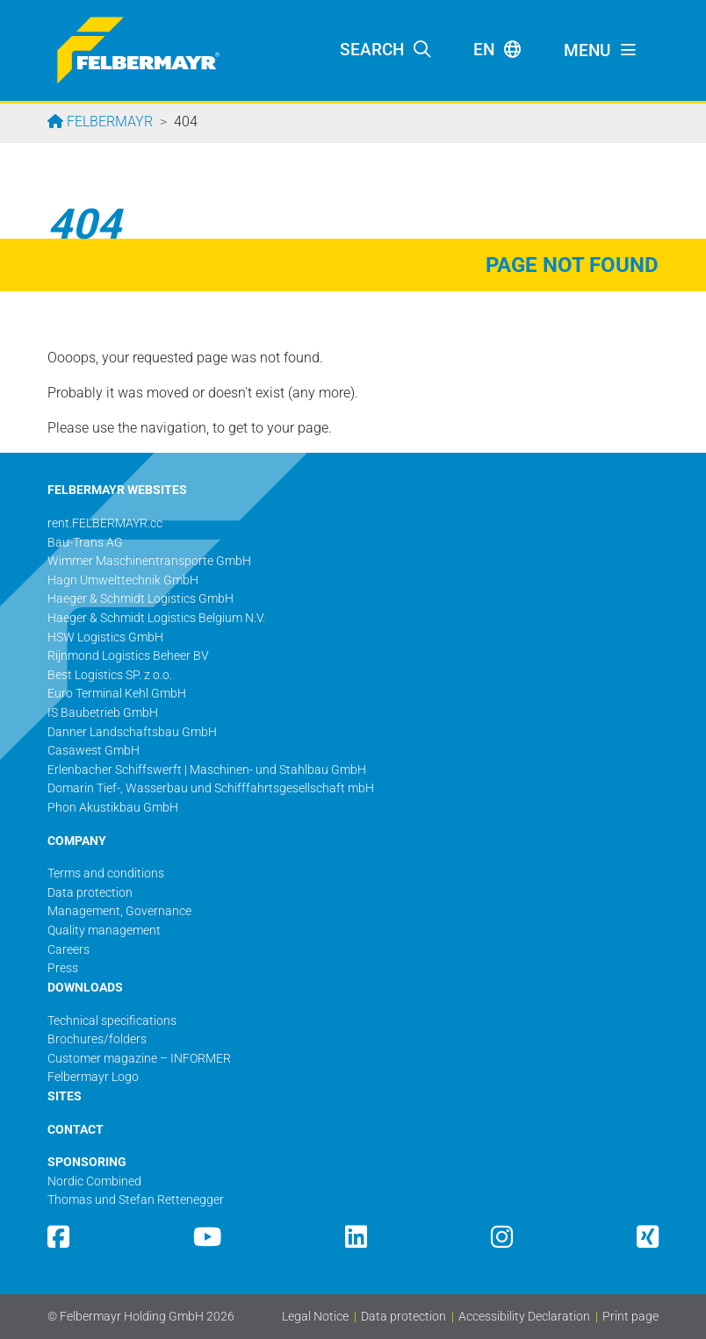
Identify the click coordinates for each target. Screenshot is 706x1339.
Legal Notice (315, 1316)
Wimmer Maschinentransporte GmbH (149, 561)
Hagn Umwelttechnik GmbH (122, 580)
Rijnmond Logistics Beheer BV (128, 655)
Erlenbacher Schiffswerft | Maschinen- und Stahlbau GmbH (206, 770)
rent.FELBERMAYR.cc (104, 523)
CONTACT (75, 1129)
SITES (64, 1096)
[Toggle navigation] (601, 50)
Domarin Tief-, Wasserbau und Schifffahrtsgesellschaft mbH (210, 788)
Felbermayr (108, 121)
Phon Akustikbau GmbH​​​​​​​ (112, 807)
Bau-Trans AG (85, 542)
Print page (630, 1316)
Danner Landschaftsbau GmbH (132, 732)
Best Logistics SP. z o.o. (109, 675)
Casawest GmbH (93, 750)
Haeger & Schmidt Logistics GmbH (140, 598)
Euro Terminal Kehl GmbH (116, 693)
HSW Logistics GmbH (105, 637)
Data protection (403, 1316)
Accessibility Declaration (524, 1316)
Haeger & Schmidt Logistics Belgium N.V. (156, 618)
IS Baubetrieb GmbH (102, 712)
